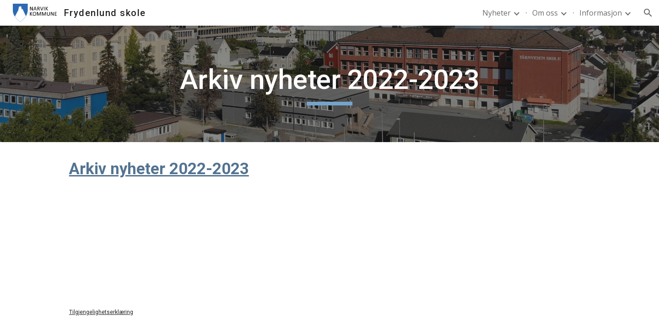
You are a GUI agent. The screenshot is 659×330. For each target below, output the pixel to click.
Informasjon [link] (600, 13)
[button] (648, 13)
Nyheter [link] (496, 13)
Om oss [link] (545, 13)
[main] (329, 84)
